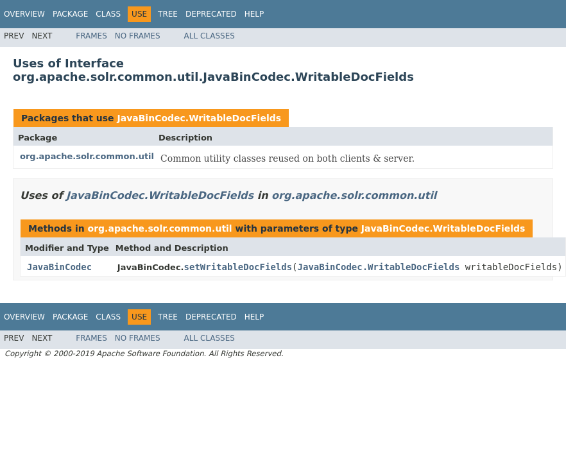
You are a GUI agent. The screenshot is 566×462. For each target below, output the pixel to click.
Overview (24, 14)
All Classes (209, 35)
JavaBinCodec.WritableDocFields (199, 118)
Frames (91, 35)
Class (108, 14)
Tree (168, 14)
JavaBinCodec (59, 267)
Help (254, 14)
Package (70, 14)
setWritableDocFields (238, 267)
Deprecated (211, 14)
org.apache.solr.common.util (87, 156)
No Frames (137, 35)
